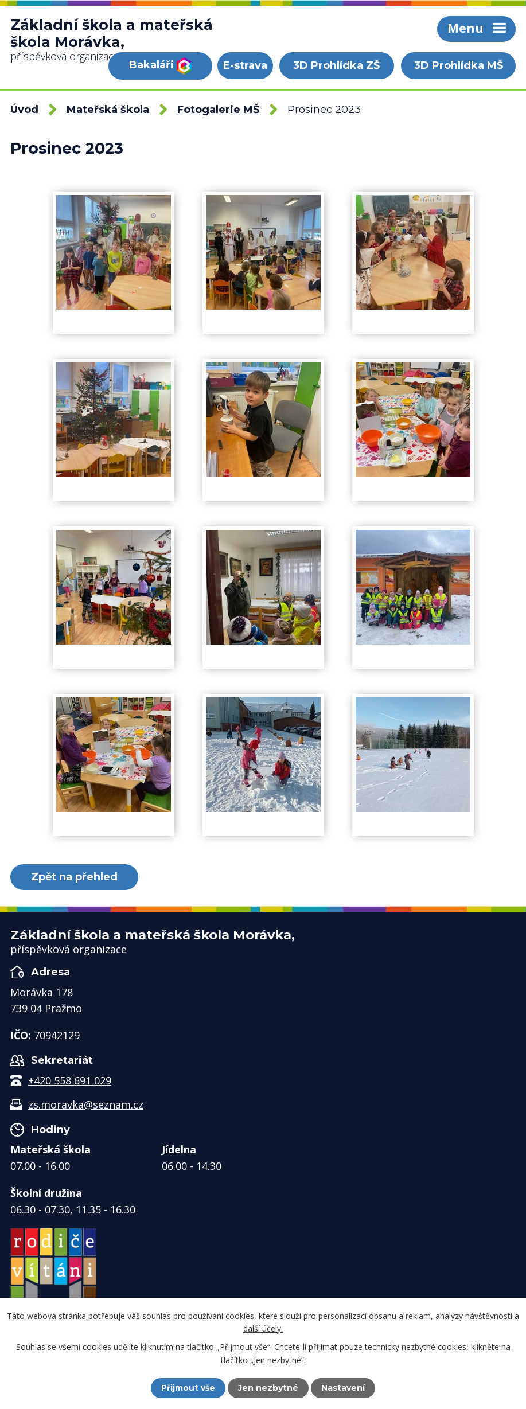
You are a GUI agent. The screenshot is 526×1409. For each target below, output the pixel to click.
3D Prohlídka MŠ (458, 65)
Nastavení (343, 1388)
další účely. (263, 1328)
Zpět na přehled (74, 877)
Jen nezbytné (268, 1388)
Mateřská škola (108, 109)
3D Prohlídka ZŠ (336, 65)
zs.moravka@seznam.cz (85, 1104)
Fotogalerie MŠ (218, 109)
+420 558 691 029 (69, 1080)
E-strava (245, 65)
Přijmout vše (188, 1388)
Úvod (24, 109)
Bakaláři (160, 66)
